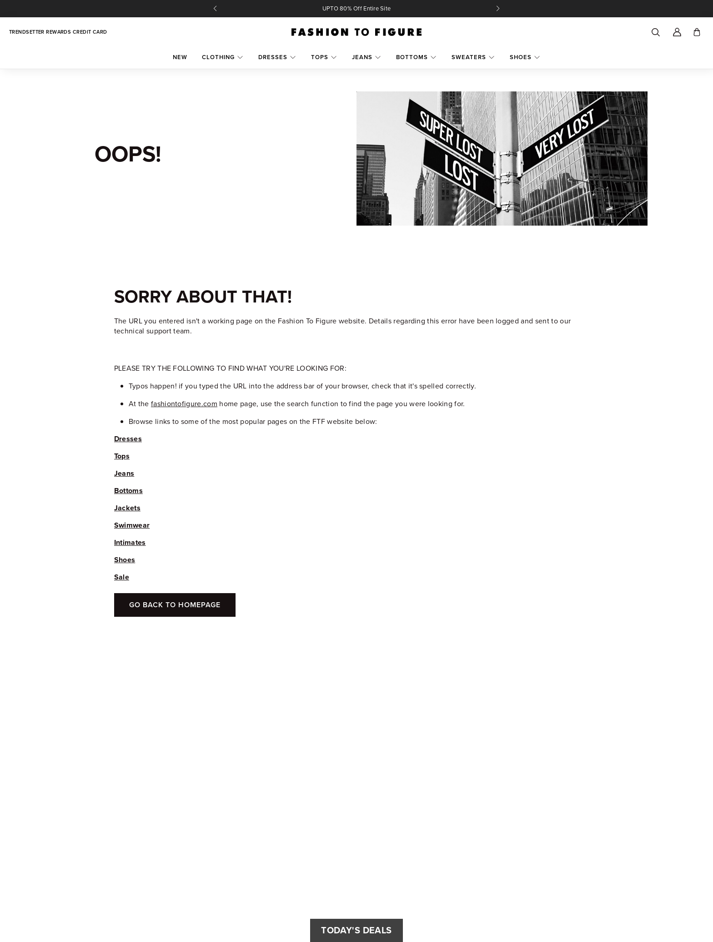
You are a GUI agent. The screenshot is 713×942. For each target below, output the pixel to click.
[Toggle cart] (697, 32)
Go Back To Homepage (175, 604)
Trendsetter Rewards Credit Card (58, 32)
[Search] (655, 32)
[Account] (677, 32)
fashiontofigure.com (184, 403)
